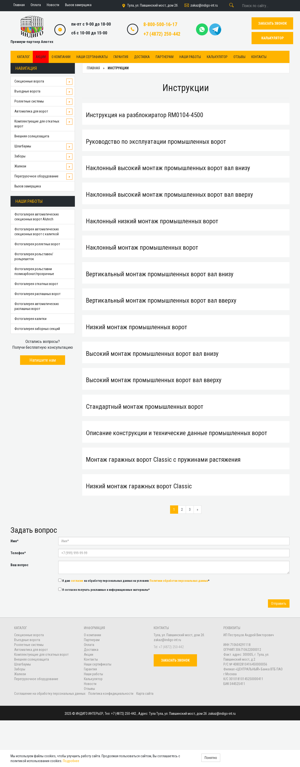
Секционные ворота (29, 81)
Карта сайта (144, 693)
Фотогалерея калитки (30, 319)
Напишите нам (43, 360)
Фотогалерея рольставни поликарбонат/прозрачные (34, 271)
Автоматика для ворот (31, 111)
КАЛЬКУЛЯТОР (272, 38)
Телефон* (18, 553)
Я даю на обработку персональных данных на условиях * (133, 581)
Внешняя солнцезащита (31, 136)
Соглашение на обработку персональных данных (50, 693)
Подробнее (71, 761)
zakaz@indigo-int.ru (201, 5)
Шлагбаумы (22, 146)
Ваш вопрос (19, 565)
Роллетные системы (29, 101)
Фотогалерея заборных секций (37, 329)
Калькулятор (217, 57)
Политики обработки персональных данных (179, 581)
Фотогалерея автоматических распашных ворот (36, 306)
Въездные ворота (27, 91)
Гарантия (121, 57)
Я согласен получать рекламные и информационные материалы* (104, 590)
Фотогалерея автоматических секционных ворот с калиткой (36, 231)
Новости (90, 684)
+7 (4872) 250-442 (161, 34)
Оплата (89, 645)
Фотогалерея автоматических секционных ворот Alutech (36, 216)
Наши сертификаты (92, 57)
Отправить (278, 603)
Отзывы (239, 57)
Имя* (14, 541)
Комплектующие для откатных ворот (36, 123)
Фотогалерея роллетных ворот (37, 244)
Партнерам (164, 57)
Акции (41, 57)
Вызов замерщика (27, 186)
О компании (61, 57)
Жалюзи (20, 166)
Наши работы (190, 57)
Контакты (258, 57)
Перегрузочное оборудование (36, 176)
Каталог (23, 57)
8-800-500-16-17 (160, 24)
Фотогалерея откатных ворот (36, 284)
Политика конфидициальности (110, 693)
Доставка (142, 57)
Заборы (19, 156)
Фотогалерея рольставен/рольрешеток (33, 256)
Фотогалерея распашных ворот (37, 294)
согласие (77, 581)
